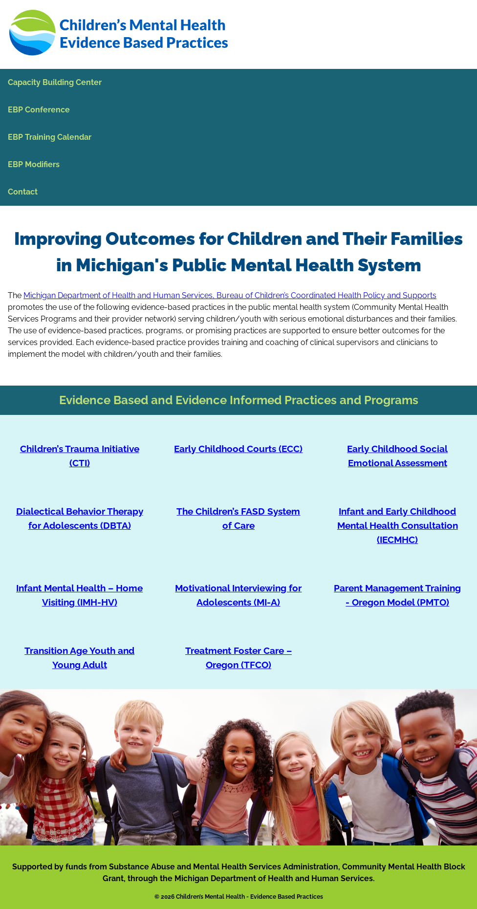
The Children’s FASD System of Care (238, 518)
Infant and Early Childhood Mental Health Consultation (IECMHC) (397, 525)
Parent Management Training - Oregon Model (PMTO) (397, 595)
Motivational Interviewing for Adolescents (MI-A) (238, 595)
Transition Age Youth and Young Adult (79, 657)
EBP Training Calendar (49, 137)
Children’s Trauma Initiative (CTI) (79, 455)
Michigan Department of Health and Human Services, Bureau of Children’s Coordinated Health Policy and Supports (229, 295)
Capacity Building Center (55, 82)
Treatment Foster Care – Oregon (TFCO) (238, 657)
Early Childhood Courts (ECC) (238, 448)
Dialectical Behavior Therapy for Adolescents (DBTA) (79, 518)
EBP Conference (39, 109)
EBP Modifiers (34, 164)
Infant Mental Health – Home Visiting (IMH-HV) (79, 595)
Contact (23, 191)
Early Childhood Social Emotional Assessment (397, 455)
